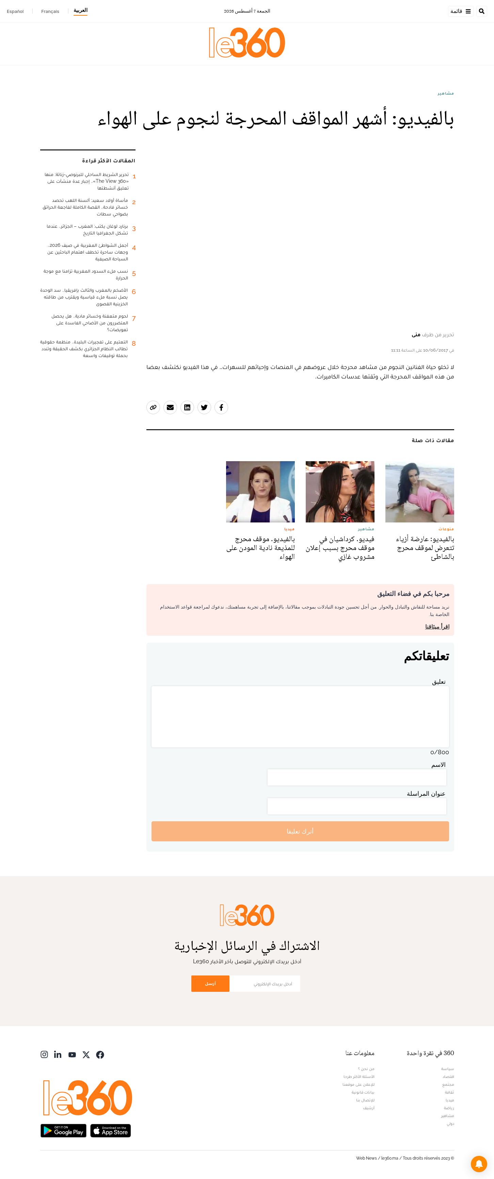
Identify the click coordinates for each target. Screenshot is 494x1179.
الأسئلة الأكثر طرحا (359, 1076)
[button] (479, 1164)
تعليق (439, 681)
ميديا (450, 1100)
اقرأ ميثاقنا (437, 627)
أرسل (210, 983)
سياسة (447, 1068)
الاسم (438, 764)
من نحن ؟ (366, 1068)
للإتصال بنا (365, 1100)
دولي (450, 1123)
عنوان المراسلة (426, 793)
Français (50, 11)
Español (15, 11)
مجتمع (448, 1084)
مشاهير (446, 93)
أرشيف (369, 1107)
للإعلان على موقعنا (358, 1084)
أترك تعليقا (300, 831)
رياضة (449, 1107)
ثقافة (449, 1092)
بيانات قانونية (363, 1092)
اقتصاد (448, 1076)
